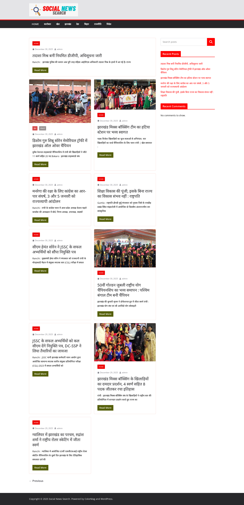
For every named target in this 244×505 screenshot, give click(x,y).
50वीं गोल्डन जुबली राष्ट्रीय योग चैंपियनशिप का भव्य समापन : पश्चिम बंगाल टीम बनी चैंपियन (123, 290)
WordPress (106, 498)
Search (211, 42)
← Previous (36, 481)
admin (60, 49)
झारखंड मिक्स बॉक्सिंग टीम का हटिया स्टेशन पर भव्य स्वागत (123, 129)
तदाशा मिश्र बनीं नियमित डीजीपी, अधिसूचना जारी (67, 55)
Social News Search (59, 498)
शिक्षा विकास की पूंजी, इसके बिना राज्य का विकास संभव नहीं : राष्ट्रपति (124, 193)
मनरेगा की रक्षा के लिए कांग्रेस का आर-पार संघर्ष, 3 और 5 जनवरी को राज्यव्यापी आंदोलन (59, 196)
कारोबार (47, 24)
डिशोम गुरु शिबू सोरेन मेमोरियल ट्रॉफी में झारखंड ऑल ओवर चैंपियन (59, 143)
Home (35, 24)
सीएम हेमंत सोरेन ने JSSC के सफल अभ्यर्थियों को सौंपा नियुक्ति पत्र (56, 249)
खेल (57, 24)
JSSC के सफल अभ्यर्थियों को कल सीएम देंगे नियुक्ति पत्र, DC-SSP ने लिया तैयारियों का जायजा (56, 346)
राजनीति (97, 24)
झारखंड (68, 24)
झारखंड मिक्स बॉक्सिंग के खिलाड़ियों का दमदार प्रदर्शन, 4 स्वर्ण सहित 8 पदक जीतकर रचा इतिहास (123, 384)
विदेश (109, 24)
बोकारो (42, 128)
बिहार (86, 24)
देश (77, 24)
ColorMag (90, 498)
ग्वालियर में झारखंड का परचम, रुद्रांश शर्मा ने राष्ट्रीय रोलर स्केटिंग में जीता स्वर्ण (58, 439)
